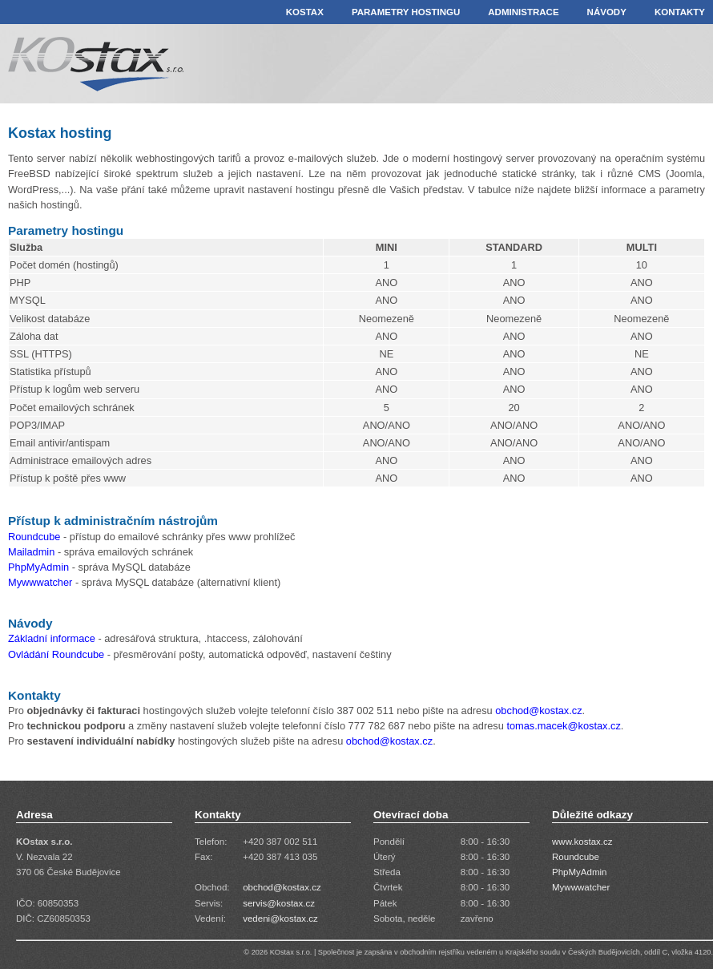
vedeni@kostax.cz (280, 918)
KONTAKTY (680, 12)
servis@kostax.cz (279, 903)
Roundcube (34, 537)
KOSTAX (305, 12)
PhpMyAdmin (38, 567)
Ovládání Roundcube (56, 654)
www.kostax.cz (582, 841)
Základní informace (51, 638)
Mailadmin (31, 552)
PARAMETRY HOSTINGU (406, 12)
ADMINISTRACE (523, 12)
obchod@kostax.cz (538, 711)
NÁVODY (606, 12)
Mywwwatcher (41, 582)
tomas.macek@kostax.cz (563, 726)
